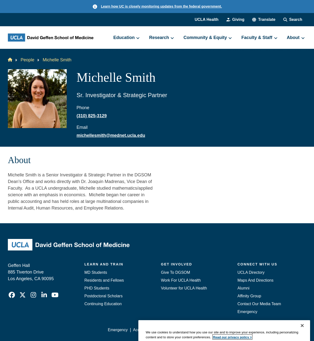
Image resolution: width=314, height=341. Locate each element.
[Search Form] (292, 19)
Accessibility (143, 330)
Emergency (247, 312)
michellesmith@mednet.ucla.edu (111, 135)
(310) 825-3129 (92, 115)
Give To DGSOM (175, 272)
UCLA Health (206, 19)
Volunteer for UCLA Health (184, 288)
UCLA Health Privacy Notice (225, 330)
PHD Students (96, 288)
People (27, 59)
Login (259, 330)
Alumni (243, 288)
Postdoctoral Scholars (103, 296)
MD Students (95, 272)
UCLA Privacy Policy (178, 330)
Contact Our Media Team (259, 304)
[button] (263, 19)
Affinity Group (249, 296)
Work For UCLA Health (181, 280)
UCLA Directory (250, 272)
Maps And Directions (255, 280)
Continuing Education (103, 304)
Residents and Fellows (104, 280)
